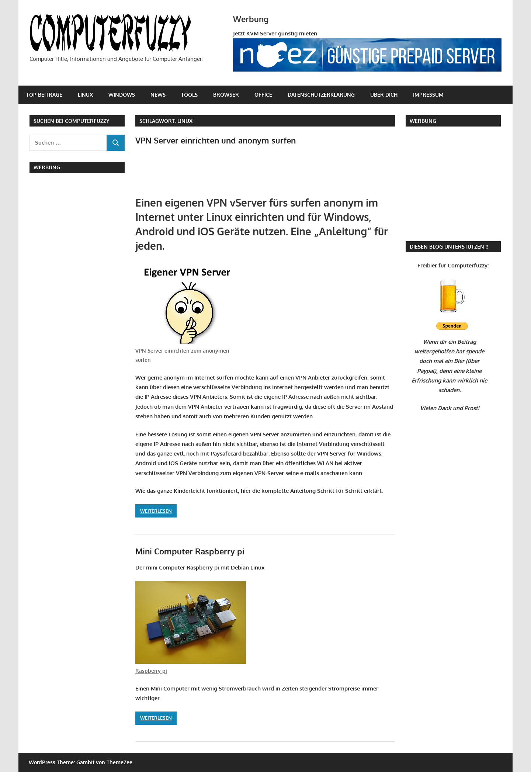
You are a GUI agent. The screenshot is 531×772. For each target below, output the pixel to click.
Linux (85, 94)
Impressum (428, 94)
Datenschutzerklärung (321, 94)
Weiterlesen (156, 511)
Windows (121, 94)
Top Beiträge (44, 94)
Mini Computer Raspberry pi (189, 551)
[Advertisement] (221, 173)
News (158, 94)
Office (263, 94)
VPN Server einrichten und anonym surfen (215, 140)
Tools (189, 94)
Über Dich (384, 94)
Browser (226, 94)
